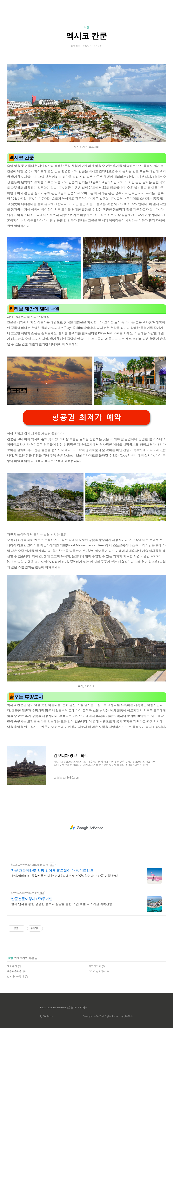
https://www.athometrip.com (29, 1028)
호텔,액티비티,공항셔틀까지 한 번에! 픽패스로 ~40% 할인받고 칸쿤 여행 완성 (64, 1039)
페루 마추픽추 (14, 1135)
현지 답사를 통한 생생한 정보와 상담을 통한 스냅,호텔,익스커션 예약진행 (61, 1067)
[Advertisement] (86, 37)
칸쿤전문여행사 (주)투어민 (31, 1062)
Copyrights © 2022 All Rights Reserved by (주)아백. (108, 1180)
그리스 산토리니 (97, 1135)
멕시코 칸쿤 (86, 90)
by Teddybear (46, 1180)
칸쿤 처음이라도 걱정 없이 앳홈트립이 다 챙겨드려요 (52, 1034)
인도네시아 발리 (15, 1140)
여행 (86, 82)
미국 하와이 (95, 1130)
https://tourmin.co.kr (24, 1056)
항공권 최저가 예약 (87, 581)
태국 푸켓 (12, 1130)
